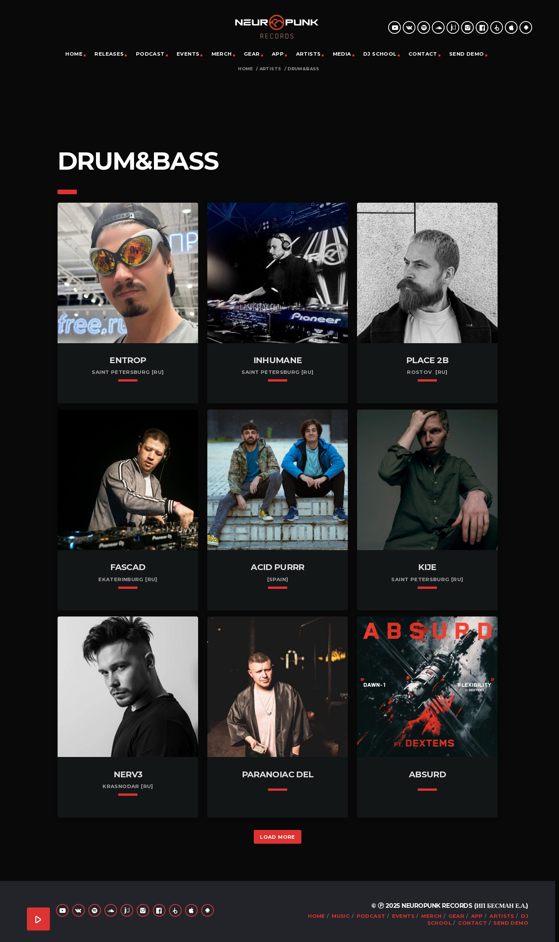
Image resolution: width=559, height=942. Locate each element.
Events (188, 54)
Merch (222, 54)
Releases (109, 54)
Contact (422, 54)
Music (341, 916)
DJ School (380, 54)
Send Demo (466, 54)
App (278, 54)
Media (342, 54)
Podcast (150, 54)
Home (74, 54)
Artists (308, 54)
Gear (252, 54)
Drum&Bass (303, 69)
